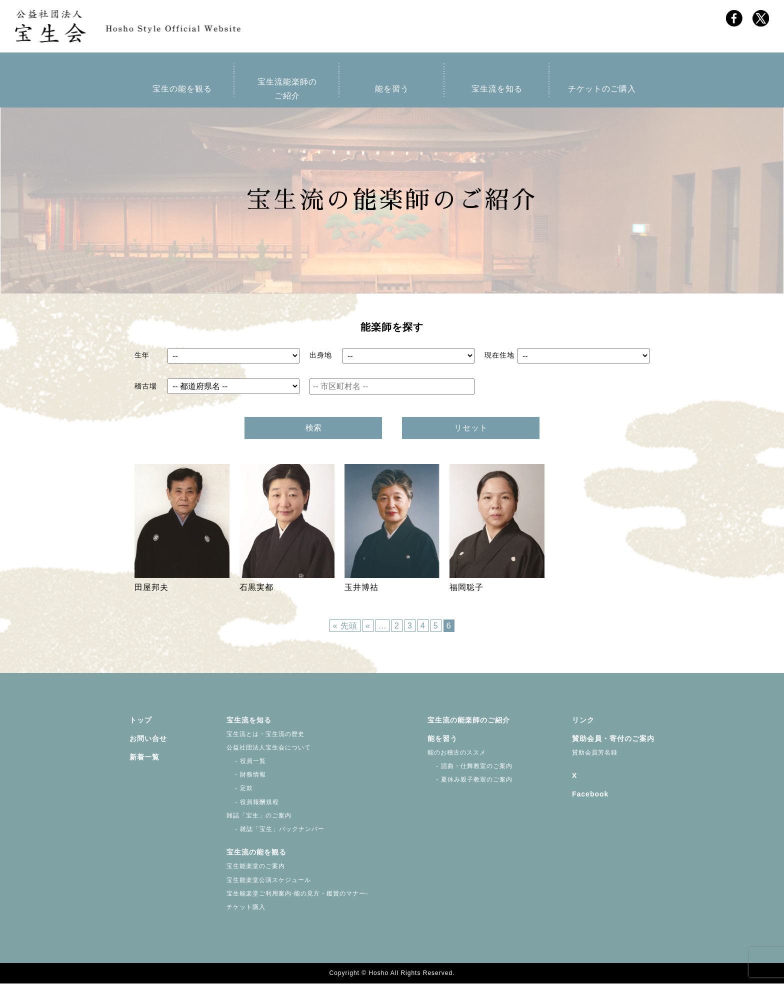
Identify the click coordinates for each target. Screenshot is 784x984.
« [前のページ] (368, 626)
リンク (583, 720)
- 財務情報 (246, 775)
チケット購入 (246, 907)
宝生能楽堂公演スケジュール (268, 880)
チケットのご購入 (602, 89)
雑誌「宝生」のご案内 (259, 816)
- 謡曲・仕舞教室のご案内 (470, 766)
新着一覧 (145, 758)
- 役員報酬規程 (252, 802)
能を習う (392, 89)
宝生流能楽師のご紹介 (287, 89)
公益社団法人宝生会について (268, 748)
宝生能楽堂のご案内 (255, 867)
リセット (471, 428)
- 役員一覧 (246, 761)
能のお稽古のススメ (457, 753)
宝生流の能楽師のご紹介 (469, 720)
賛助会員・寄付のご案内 (613, 739)
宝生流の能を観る (256, 853)
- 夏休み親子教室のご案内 (470, 780)
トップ (141, 720)
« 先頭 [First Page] (344, 626)
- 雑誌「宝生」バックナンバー (275, 829)
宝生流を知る (497, 89)
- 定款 (239, 789)
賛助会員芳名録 (595, 753)
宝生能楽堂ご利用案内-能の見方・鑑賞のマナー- (297, 894)
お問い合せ (148, 739)
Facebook (590, 795)
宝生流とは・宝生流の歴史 (265, 734)
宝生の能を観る (182, 89)
